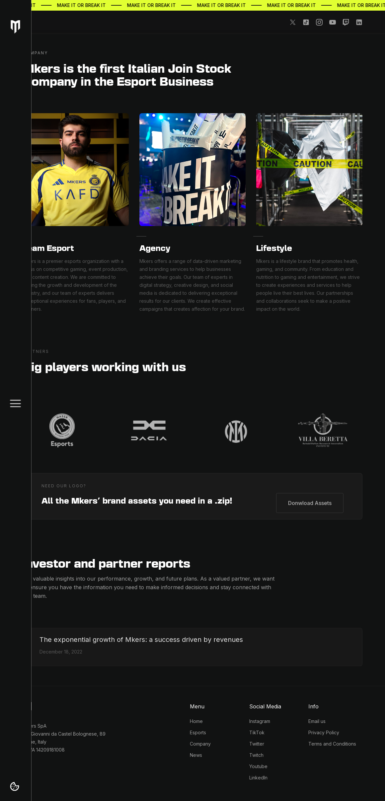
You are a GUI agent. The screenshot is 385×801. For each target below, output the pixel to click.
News (196, 755)
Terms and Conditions (332, 744)
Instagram (259, 721)
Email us (317, 721)
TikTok (257, 732)
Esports (198, 732)
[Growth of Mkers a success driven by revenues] (141, 644)
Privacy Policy (323, 732)
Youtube (258, 766)
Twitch (256, 755)
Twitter (256, 744)
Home (196, 721)
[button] (15, 786)
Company (200, 744)
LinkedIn (258, 777)
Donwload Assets (310, 501)
